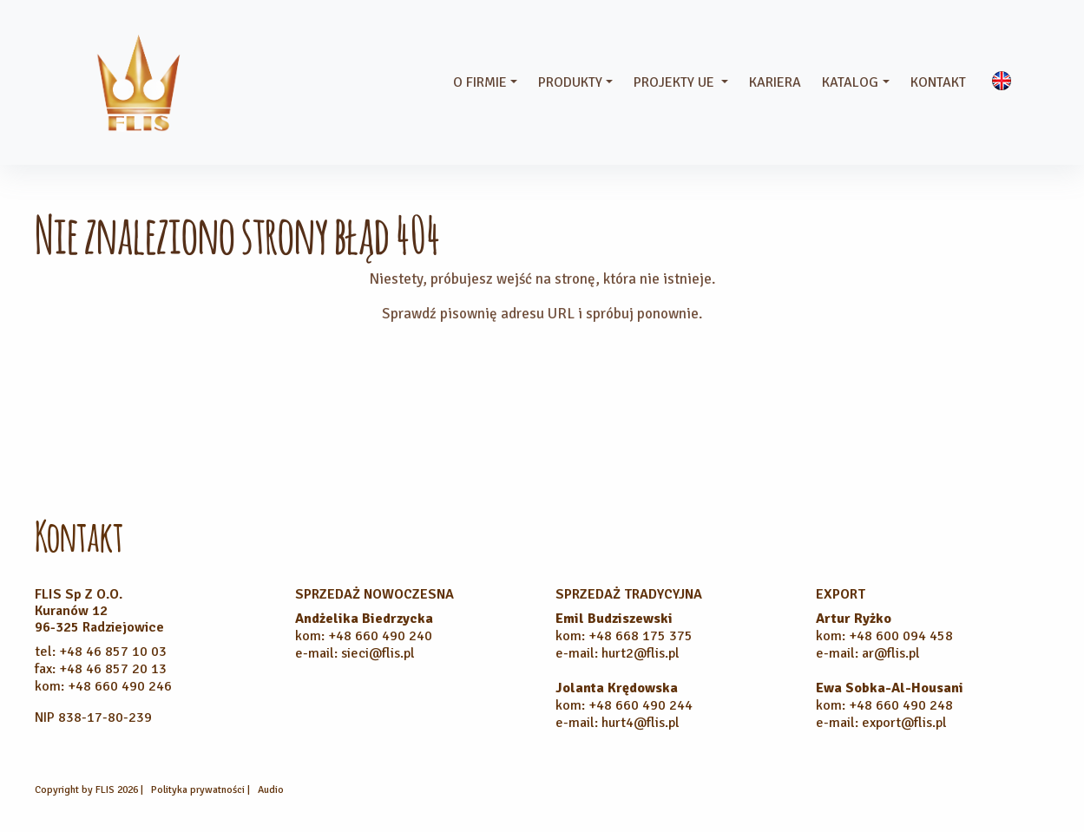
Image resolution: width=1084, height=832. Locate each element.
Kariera (775, 82)
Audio (271, 789)
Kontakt (938, 82)
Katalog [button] (850, 82)
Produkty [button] (570, 82)
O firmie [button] (480, 82)
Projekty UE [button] (676, 82)
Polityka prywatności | (202, 789)
